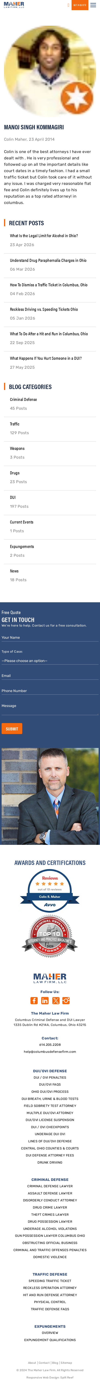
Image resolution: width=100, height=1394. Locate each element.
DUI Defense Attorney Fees (50, 1155)
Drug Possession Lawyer (50, 1221)
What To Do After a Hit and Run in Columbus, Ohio (49, 333)
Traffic (14, 423)
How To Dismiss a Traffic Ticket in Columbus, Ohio (49, 284)
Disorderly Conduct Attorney (50, 1200)
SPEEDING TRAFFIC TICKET (50, 1281)
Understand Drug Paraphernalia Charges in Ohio (48, 260)
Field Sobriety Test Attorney (50, 1106)
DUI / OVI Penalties (50, 1077)
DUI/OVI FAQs (50, 1084)
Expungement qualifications (50, 1340)
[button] (93, 5)
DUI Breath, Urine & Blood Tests (50, 1099)
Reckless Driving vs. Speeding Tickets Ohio (44, 309)
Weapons (17, 448)
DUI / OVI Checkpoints (50, 1127)
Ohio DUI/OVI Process (50, 1092)
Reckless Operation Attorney (50, 1288)
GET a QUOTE (80, 5)
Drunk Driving (49, 1162)
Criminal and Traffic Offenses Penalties (50, 1250)
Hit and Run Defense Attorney (50, 1295)
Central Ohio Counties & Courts (50, 1148)
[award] (50, 890)
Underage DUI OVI (50, 1134)
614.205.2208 (50, 1045)
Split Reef (67, 1377)
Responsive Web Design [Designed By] (42, 1377)
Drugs (14, 472)
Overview (50, 1333)
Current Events (21, 522)
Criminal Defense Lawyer (50, 1186)
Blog (55, 1363)
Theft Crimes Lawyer (50, 1215)
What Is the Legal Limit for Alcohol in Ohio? (44, 235)
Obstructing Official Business (50, 1243)
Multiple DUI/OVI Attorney (50, 1113)
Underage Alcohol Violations (50, 1229)
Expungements (22, 546)
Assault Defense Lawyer (50, 1193)
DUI (13, 497)
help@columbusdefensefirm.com (50, 1052)
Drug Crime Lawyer (50, 1207)
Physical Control (50, 1302)
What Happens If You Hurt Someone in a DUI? (46, 358)
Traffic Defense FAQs (50, 1309)
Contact (44, 1363)
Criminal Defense (23, 399)
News (14, 570)
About (32, 1363)
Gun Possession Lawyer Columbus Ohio (50, 1236)
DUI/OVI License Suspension (50, 1120)
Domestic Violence (50, 1257)
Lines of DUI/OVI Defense (50, 1141)
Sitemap (66, 1363)
